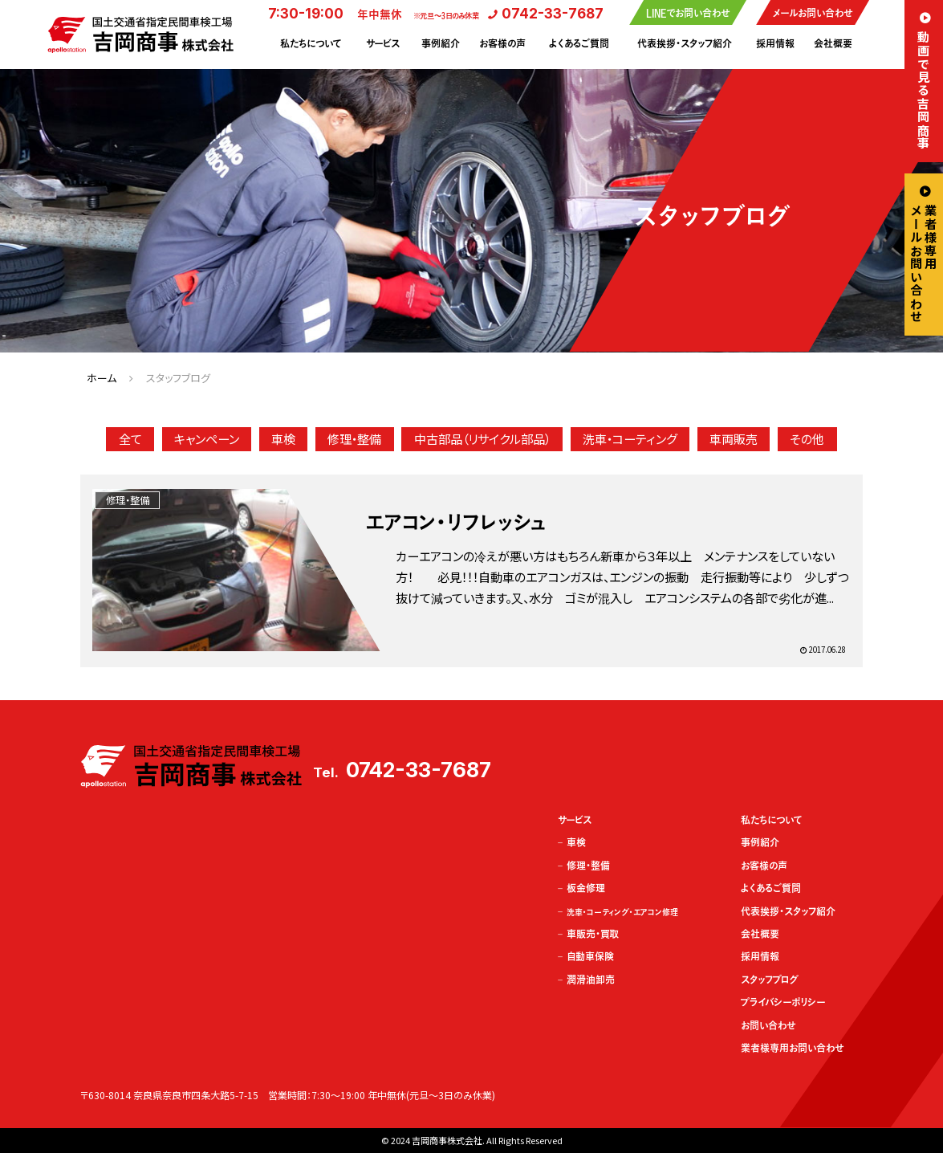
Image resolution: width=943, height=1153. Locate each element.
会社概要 (833, 43)
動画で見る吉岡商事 (924, 90)
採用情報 (775, 43)
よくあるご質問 (579, 43)
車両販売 (733, 438)
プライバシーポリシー (783, 1002)
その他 (807, 438)
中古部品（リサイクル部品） (482, 438)
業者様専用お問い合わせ (792, 1047)
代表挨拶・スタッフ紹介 (684, 43)
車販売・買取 (593, 933)
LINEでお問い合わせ (688, 12)
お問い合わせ (768, 1025)
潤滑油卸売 (591, 979)
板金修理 (586, 888)
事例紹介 (440, 43)
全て (130, 438)
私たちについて (310, 43)
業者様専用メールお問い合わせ (924, 264)
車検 (283, 438)
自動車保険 (590, 956)
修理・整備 (354, 438)
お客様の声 (502, 43)
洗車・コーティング (630, 438)
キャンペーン (206, 438)
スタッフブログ (770, 979)
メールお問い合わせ (812, 12)
